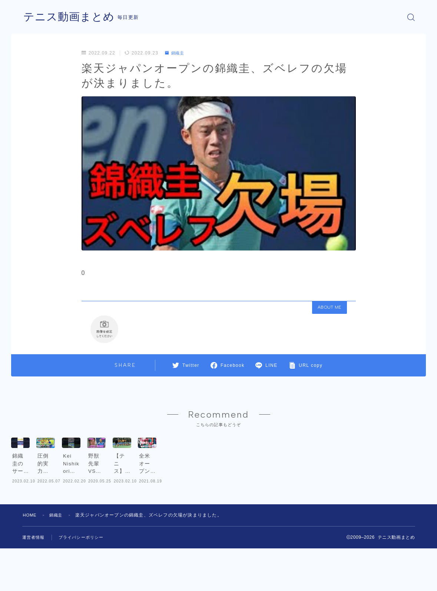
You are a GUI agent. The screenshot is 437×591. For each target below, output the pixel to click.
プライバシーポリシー (84, 580)
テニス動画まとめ (70, 17)
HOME (30, 558)
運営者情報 (34, 580)
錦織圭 (175, 53)
